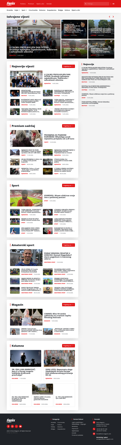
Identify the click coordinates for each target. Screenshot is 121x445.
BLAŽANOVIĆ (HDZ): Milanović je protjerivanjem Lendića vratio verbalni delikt (31, 101)
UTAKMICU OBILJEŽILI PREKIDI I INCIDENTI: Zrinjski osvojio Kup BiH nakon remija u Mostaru (64, 212)
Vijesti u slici (40, 4)
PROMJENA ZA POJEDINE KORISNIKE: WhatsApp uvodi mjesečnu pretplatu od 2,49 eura (59, 137)
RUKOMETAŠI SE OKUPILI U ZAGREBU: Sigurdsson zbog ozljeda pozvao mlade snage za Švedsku (64, 230)
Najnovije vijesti (23, 66)
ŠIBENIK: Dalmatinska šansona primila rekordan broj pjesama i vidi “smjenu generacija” (31, 331)
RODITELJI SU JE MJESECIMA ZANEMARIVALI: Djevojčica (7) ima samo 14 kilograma (64, 92)
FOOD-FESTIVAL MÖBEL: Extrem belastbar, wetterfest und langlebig (96, 102)
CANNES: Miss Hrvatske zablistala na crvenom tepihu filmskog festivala (57, 315)
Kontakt (49, 4)
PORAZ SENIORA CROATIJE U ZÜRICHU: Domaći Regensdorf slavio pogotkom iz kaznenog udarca (58, 256)
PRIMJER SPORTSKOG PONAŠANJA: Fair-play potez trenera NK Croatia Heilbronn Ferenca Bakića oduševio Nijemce (64, 281)
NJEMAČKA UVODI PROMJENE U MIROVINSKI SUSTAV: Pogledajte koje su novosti (64, 151)
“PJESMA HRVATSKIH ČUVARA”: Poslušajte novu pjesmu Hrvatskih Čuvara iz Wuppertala (64, 111)
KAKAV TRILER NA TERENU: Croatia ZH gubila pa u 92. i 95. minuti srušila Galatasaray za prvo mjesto (31, 290)
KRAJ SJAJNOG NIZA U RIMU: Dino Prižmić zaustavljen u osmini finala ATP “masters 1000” (30, 230)
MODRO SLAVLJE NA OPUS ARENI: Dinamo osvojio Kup (30, 219)
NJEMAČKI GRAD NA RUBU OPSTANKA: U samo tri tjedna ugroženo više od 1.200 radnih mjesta (31, 152)
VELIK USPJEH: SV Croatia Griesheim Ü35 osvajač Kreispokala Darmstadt (29, 270)
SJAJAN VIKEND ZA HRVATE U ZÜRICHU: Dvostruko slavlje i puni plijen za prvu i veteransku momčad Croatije (31, 280)
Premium (31, 4)
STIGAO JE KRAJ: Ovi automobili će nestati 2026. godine (63, 160)
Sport (15, 185)
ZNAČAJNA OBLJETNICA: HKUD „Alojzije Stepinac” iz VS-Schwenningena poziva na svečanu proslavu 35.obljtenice (31, 111)
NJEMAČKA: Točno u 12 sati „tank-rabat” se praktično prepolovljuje (30, 170)
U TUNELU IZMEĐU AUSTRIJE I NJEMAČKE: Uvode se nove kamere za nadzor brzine (64, 170)
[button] (109, 17)
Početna (23, 4)
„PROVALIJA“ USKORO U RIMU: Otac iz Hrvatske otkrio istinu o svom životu (64, 330)
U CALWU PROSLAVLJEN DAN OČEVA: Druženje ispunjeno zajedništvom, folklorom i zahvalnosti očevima (57, 77)
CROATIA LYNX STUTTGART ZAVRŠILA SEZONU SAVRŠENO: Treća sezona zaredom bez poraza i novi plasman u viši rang (64, 290)
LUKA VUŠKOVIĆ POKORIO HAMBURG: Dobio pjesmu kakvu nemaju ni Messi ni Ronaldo (63, 221)
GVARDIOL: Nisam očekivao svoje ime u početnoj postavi (59, 196)
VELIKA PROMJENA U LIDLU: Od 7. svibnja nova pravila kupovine (31, 160)
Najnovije (88, 64)
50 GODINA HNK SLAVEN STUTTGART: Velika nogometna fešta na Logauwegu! (64, 270)
